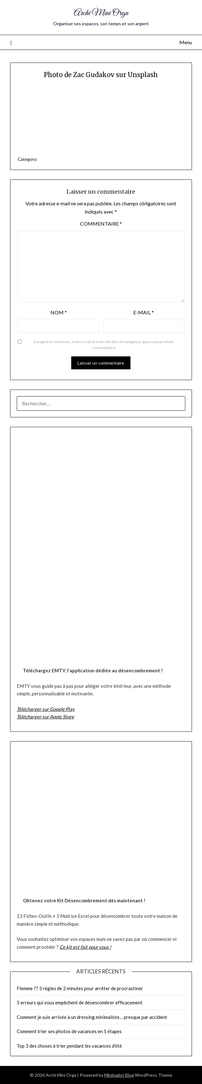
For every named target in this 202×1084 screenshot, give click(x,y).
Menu (185, 42)
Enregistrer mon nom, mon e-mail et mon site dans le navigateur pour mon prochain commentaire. (104, 344)
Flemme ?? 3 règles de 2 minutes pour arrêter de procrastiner (80, 988)
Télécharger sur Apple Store (45, 716)
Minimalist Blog (119, 1075)
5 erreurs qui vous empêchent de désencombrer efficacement (79, 1002)
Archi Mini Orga (101, 13)
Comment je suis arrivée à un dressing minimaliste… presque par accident (92, 1017)
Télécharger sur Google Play (46, 709)
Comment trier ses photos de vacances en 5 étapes (69, 1031)
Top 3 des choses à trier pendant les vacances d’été (69, 1046)
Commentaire (101, 224)
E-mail (143, 312)
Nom (58, 312)
